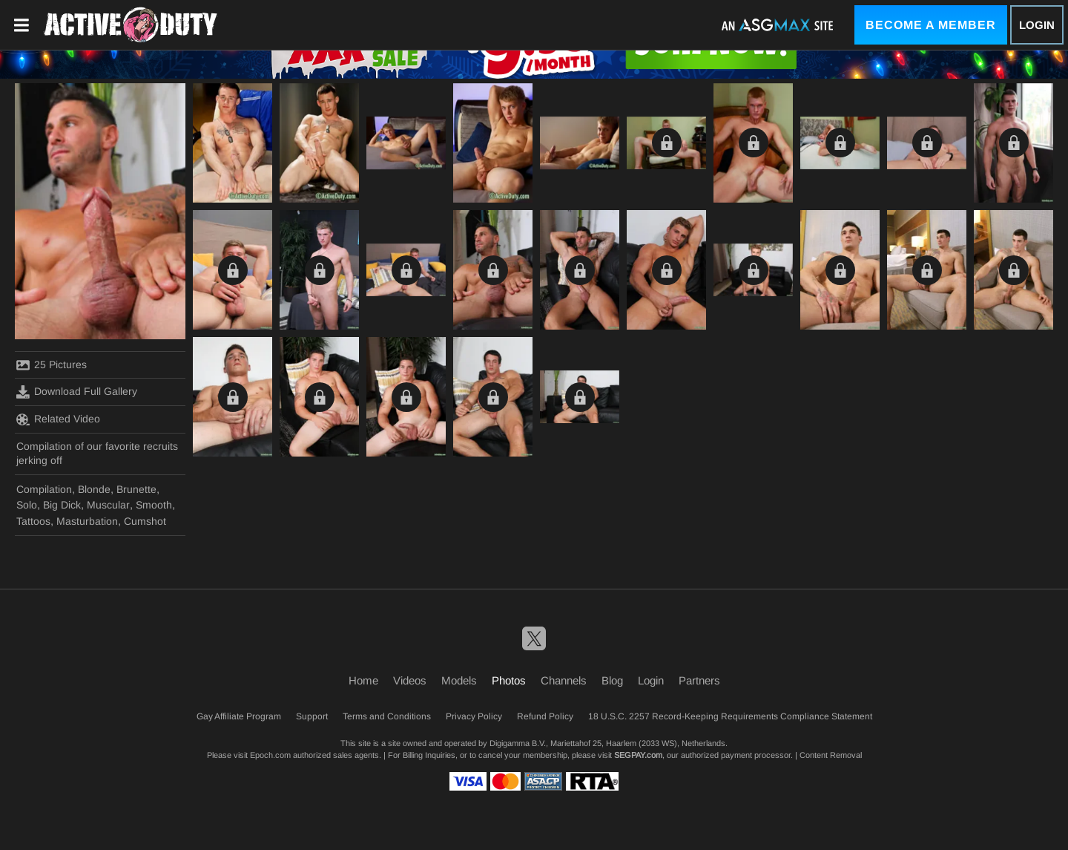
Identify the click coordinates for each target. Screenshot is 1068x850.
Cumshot (145, 521)
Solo (26, 505)
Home (363, 680)
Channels (564, 680)
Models (459, 680)
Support (312, 716)
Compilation (44, 489)
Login (1037, 25)
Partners (699, 680)
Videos (409, 680)
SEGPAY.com (638, 755)
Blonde (94, 489)
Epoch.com (270, 755)
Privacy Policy (474, 716)
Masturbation (87, 521)
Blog (612, 680)
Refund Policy (545, 716)
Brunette (136, 489)
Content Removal (831, 755)
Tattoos (33, 521)
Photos (509, 680)
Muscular (108, 505)
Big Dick (62, 505)
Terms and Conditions (387, 716)
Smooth (154, 505)
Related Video (58, 419)
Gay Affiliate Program (239, 716)
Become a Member (931, 25)
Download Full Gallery (76, 392)
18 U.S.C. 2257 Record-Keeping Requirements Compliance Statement (730, 716)
